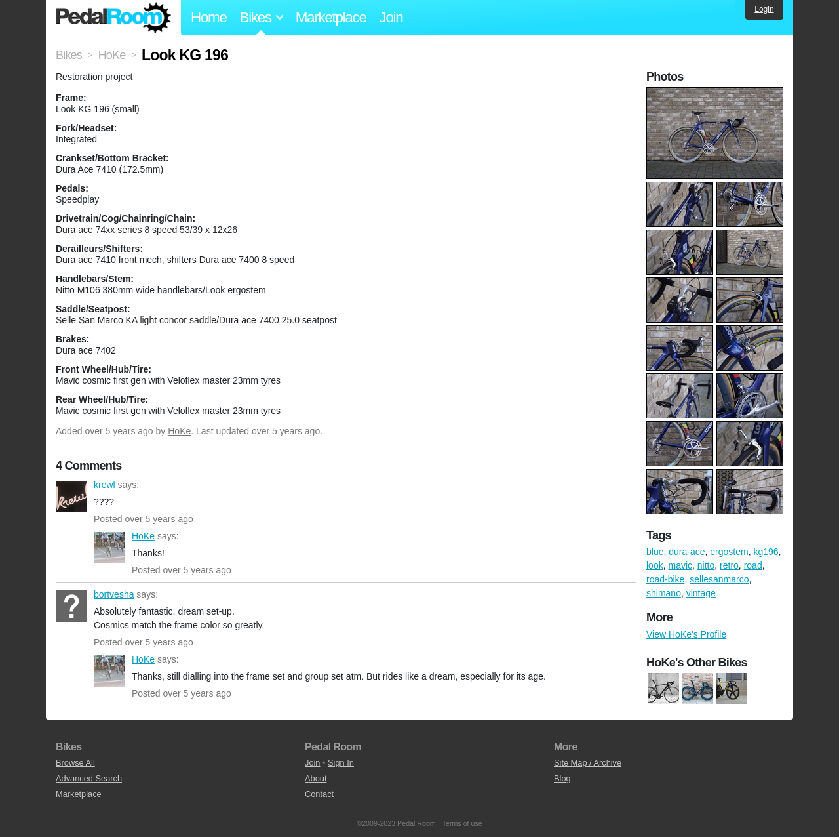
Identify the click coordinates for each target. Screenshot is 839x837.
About (315, 778)
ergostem (729, 551)
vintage (701, 593)
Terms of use (462, 823)
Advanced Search (89, 778)
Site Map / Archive (587, 762)
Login (763, 9)
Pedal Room (113, 17)
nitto (705, 565)
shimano (663, 593)
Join (391, 17)
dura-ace (687, 551)
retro (729, 565)
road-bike (665, 579)
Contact (319, 794)
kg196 (765, 551)
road (753, 565)
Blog (562, 778)
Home (209, 17)
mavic (680, 565)
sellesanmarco (719, 579)
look (654, 565)
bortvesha (71, 606)
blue (654, 551)
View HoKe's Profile (686, 634)
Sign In (341, 762)
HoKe (179, 431)
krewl (71, 496)
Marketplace (331, 17)
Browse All (75, 762)
